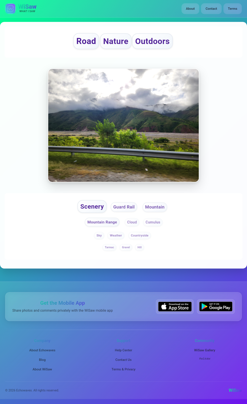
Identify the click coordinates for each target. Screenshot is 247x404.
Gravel (126, 247)
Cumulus (153, 222)
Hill (140, 247)
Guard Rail (124, 207)
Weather (116, 235)
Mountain (155, 207)
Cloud (132, 222)
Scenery (92, 206)
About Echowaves (42, 350)
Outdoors (152, 41)
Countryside (140, 235)
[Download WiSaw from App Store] (175, 306)
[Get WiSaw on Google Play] (216, 306)
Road (86, 41)
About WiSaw (42, 369)
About (190, 9)
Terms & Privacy (123, 369)
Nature (115, 41)
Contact (211, 9)
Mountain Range (102, 222)
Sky (99, 235)
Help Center (123, 350)
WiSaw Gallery (204, 350)
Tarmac (109, 247)
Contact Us (123, 360)
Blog (42, 360)
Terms (232, 9)
